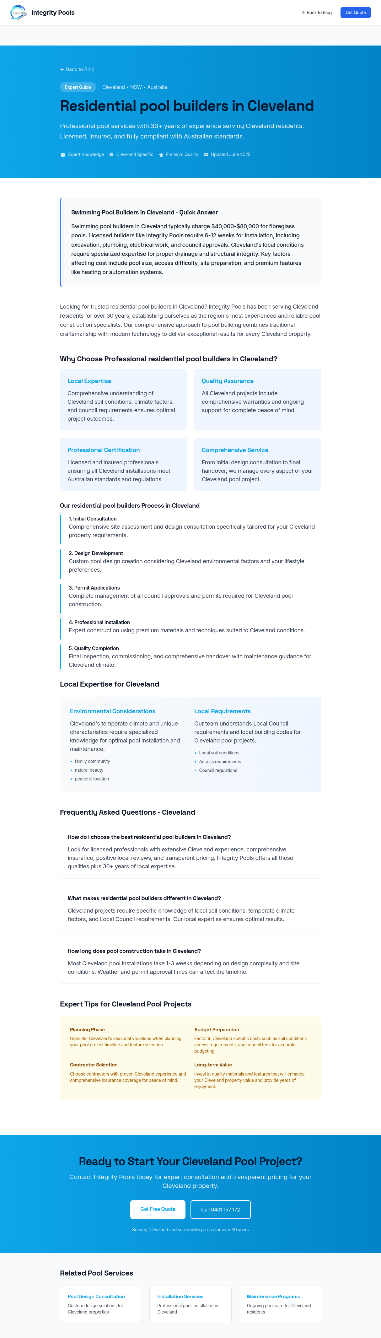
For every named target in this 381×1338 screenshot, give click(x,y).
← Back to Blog (317, 12)
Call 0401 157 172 (220, 1209)
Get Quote (356, 12)
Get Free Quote (157, 1209)
